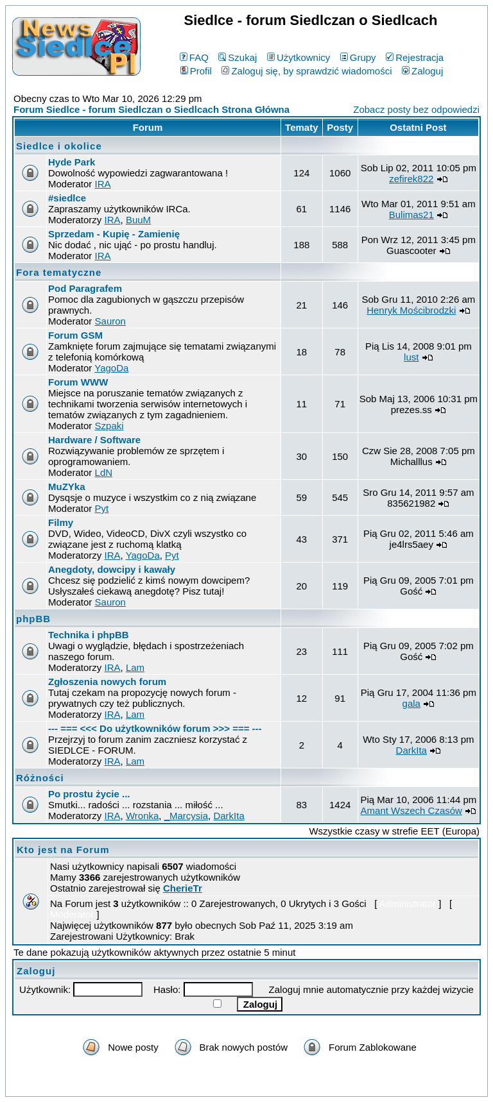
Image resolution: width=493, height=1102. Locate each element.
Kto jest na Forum (63, 849)
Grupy (358, 57)
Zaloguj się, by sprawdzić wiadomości (306, 70)
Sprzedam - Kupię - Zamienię (114, 233)
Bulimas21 (411, 214)
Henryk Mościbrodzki (411, 310)
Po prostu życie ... (89, 793)
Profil (196, 70)
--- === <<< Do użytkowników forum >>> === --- (155, 728)
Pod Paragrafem (85, 288)
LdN (104, 472)
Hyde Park (71, 162)
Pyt (102, 508)
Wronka (142, 815)
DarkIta (411, 750)
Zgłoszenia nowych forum (107, 681)
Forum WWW (78, 382)
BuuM (138, 219)
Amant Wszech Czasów (411, 810)
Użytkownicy (298, 57)
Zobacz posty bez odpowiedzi (416, 109)
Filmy (60, 522)
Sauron (110, 321)
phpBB (33, 618)
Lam (135, 667)
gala (411, 703)
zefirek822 (411, 178)
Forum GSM (75, 335)
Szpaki (109, 425)
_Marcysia (186, 815)
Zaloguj (422, 70)
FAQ (194, 57)
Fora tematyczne (58, 272)
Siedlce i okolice (59, 145)
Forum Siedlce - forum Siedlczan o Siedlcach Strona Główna (151, 109)
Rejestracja (415, 57)
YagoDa (111, 367)
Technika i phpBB (88, 634)
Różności (40, 777)
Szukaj (237, 57)
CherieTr (182, 888)
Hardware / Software (94, 439)
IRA (103, 183)
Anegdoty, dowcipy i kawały (111, 569)
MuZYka (66, 486)
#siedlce (67, 197)
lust (411, 357)
